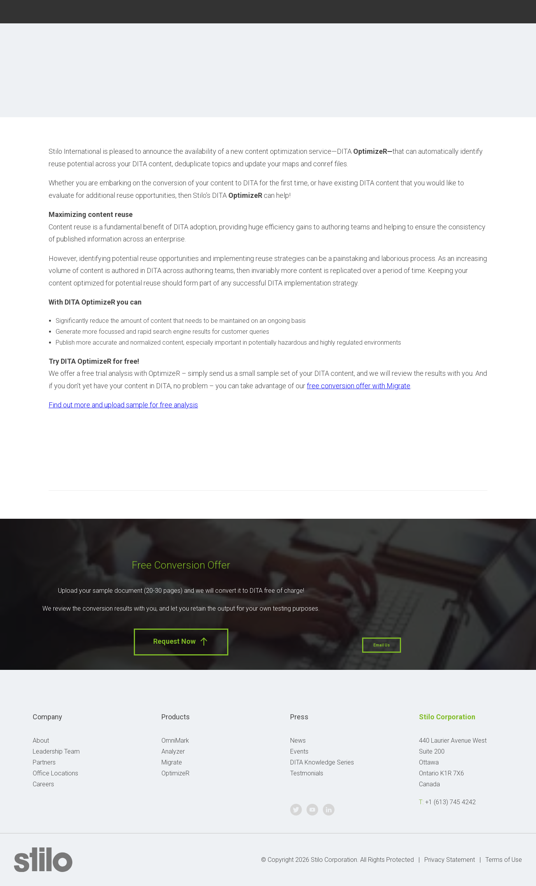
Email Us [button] (381, 645)
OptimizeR (175, 773)
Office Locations (55, 773)
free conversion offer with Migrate (358, 386)
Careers (43, 784)
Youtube (499, 11)
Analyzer (173, 751)
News (298, 740)
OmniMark (175, 740)
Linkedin (518, 11)
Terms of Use (503, 859)
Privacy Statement (449, 859)
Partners (44, 762)
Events (299, 751)
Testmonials (306, 773)
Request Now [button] (181, 641)
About (41, 740)
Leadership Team (56, 751)
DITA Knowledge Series (322, 762)
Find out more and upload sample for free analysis (123, 405)
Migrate (171, 762)
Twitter (480, 11)
